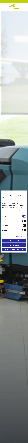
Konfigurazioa (19, 236)
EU (24, 1)
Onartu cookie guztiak (14, 240)
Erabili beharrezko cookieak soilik (14, 249)
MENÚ (25, 6)
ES (25, 1)
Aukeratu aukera (14, 245)
